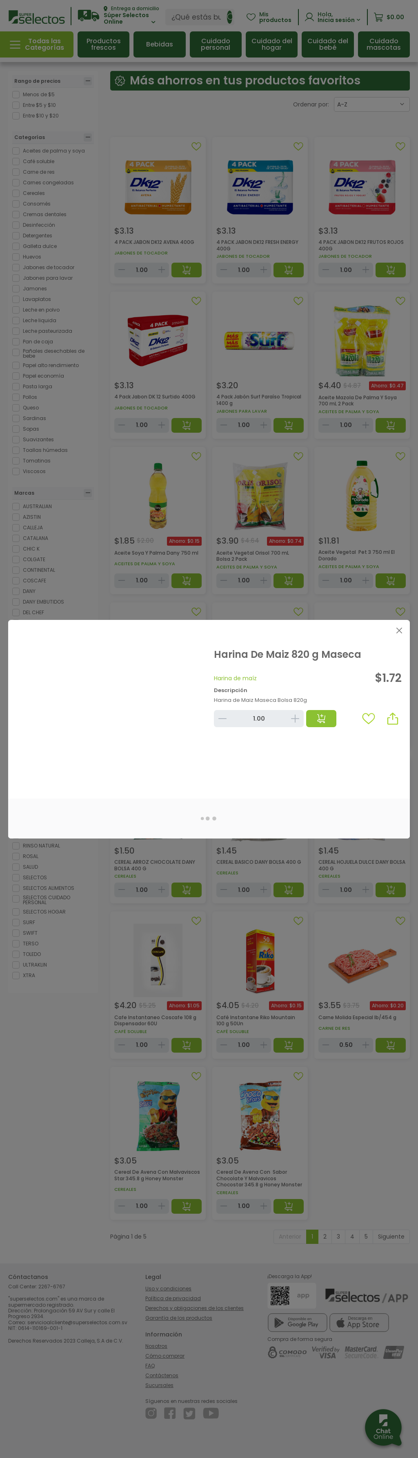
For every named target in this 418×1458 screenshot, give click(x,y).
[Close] (399, 630)
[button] (393, 719)
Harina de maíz (235, 678)
